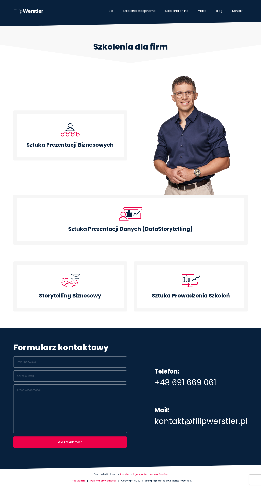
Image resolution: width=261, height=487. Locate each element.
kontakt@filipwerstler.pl (201, 421)
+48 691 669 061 (185, 382)
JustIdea (125, 474)
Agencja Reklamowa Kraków (150, 474)
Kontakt (238, 11)
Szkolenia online (176, 11)
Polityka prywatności (103, 480)
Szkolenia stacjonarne (139, 11)
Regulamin (78, 480)
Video (202, 11)
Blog (219, 11)
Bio (111, 11)
